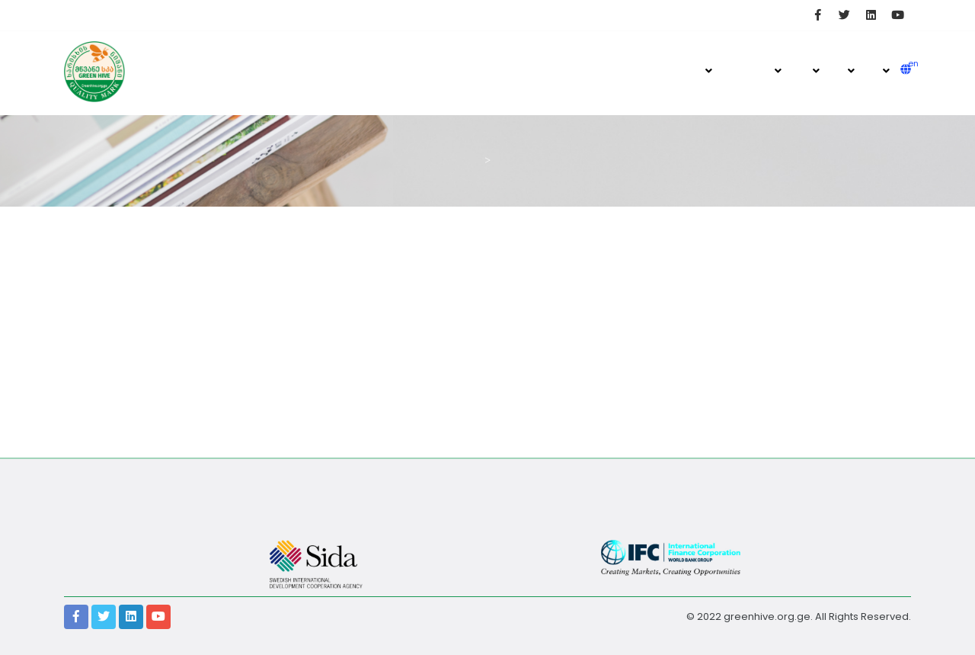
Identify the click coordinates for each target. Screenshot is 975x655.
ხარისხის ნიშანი (775, 70)
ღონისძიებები (849, 70)
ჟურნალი (735, 70)
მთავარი (707, 70)
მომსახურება (884, 70)
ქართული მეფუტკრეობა (812, 70)
